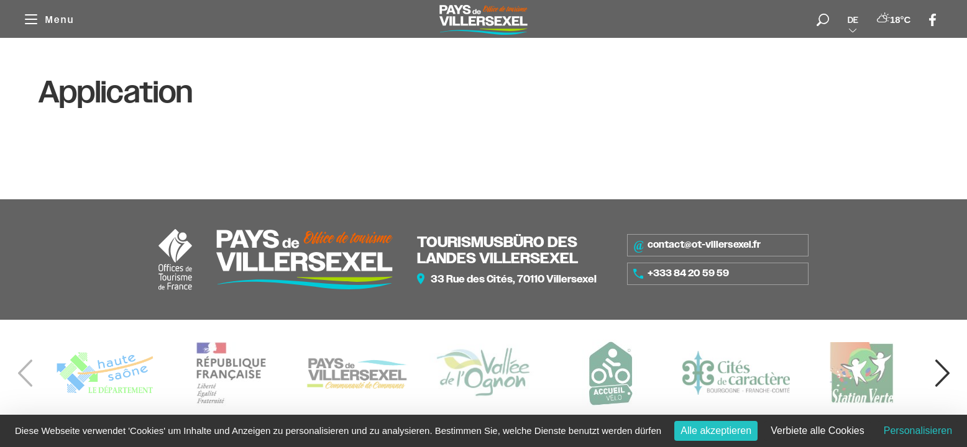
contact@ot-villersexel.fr (697, 245)
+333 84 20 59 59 (681, 273)
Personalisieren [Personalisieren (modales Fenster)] (918, 430)
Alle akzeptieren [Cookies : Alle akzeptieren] (716, 430)
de (853, 20)
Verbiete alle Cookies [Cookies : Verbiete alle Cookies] (817, 430)
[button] (942, 373)
